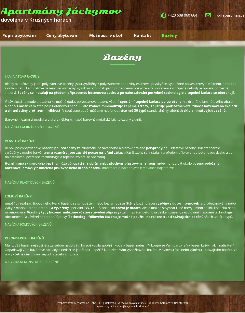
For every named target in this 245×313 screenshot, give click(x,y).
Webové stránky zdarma (71, 303)
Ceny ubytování (62, 35)
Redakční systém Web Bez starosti (168, 303)
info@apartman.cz (228, 15)
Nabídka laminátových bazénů (32, 127)
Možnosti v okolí (106, 35)
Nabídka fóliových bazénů (28, 224)
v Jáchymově (128, 306)
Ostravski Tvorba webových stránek (125, 303)
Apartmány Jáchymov (61, 11)
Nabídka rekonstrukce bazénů (32, 262)
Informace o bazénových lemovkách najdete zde (138, 168)
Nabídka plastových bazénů (30, 182)
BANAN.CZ (96, 303)
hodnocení (142, 306)
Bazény (169, 35)
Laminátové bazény (22, 76)
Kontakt (142, 35)
